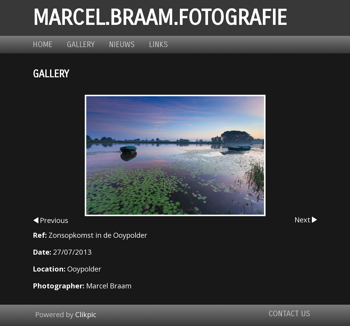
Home (42, 44)
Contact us (289, 313)
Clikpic (85, 314)
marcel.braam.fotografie (160, 17)
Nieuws (122, 44)
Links (158, 44)
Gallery (81, 44)
